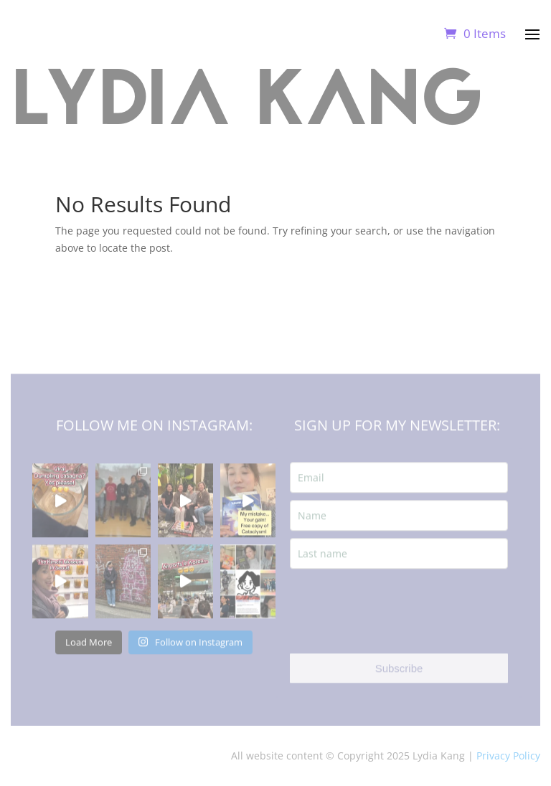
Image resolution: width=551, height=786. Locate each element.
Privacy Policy (508, 755)
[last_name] (399, 564)
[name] (399, 526)
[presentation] (399, 622)
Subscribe (399, 679)
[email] (399, 488)
